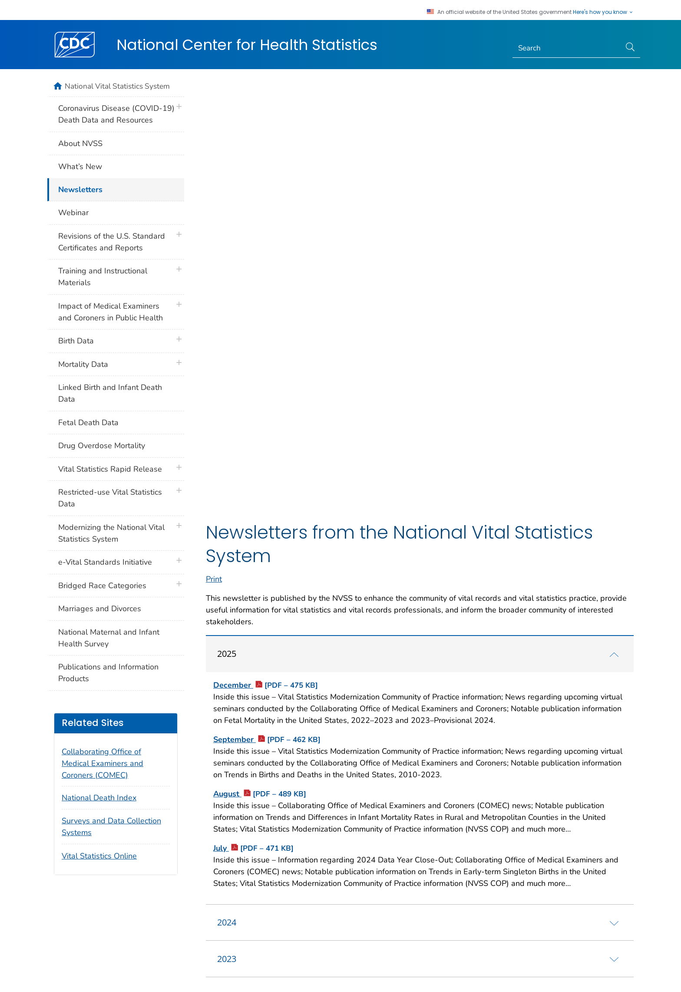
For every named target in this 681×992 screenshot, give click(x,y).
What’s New (80, 166)
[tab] (420, 249)
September (267, 335)
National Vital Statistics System (117, 86)
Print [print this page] (214, 175)
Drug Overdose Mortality (101, 445)
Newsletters (80, 189)
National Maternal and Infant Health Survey (108, 638)
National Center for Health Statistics (246, 44)
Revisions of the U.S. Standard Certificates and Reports (111, 242)
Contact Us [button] (74, 896)
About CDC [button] (161, 896)
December (265, 281)
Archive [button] (398, 896)
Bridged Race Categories (102, 585)
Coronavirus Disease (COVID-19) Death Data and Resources (116, 114)
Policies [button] (240, 896)
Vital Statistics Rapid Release (110, 469)
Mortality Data (83, 364)
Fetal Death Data (88, 422)
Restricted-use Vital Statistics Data (110, 498)
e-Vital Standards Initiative (105, 562)
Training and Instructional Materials (102, 277)
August (259, 389)
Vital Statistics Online (99, 856)
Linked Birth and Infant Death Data (110, 393)
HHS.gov (592, 973)
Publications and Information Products (108, 673)
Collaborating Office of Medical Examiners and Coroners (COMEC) (102, 763)
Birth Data (76, 341)
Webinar (73, 212)
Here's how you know (603, 12)
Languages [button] (319, 896)
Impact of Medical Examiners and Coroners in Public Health (110, 312)
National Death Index (99, 797)
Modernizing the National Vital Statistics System (111, 533)
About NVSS (80, 143)
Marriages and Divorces (99, 608)
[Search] (566, 48)
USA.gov (624, 973)
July (253, 444)
